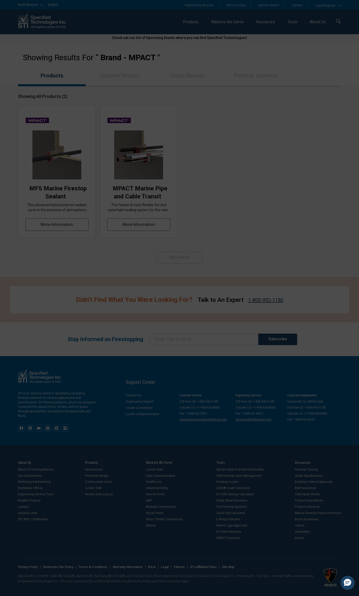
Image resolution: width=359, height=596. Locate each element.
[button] (348, 583)
